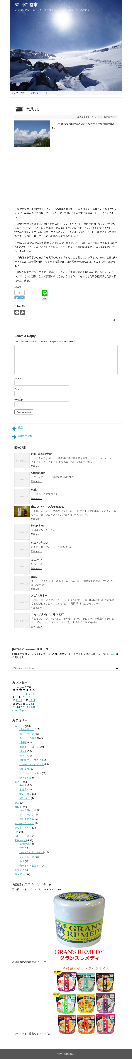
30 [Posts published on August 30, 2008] (30, 707)
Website (18, 400)
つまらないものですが (31, 852)
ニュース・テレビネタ (31, 764)
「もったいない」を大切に (47, 614)
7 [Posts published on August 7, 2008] (23, 697)
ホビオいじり (22, 836)
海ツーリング (26, 734)
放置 (17, 428)
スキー (18, 782)
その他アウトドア (24, 823)
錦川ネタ (24, 769)
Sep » (22, 710)
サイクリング (26, 814)
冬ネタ (23, 785)
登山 (17, 802)
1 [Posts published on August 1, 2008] (26, 693)
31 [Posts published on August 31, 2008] (33, 707)
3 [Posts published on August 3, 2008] (33, 693)
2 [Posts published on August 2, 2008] (29, 693)
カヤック (19, 726)
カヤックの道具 (27, 738)
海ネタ (23, 755)
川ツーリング (26, 729)
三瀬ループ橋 (22, 436)
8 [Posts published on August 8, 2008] (26, 697)
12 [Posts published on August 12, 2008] (17, 700)
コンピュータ (26, 857)
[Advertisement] (40, 174)
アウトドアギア (23, 828)
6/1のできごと (40, 542)
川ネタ (23, 751)
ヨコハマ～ (38, 559)
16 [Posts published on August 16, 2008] (30, 700)
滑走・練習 (25, 794)
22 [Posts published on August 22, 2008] (27, 703)
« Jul (14, 710)
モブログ (19, 870)
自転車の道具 (26, 819)
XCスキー (24, 798)
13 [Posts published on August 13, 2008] (20, 700)
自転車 (18, 807)
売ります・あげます (30, 865)
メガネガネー (39, 595)
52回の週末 (26, 4)
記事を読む (36, 466)
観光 (21, 848)
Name (18, 378)
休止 (34, 489)
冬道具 (23, 789)
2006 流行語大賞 (41, 454)
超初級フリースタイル (31, 760)
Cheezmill (110, 654)
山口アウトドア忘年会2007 (47, 506)
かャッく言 (25, 777)
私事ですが (21, 840)
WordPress (21, 874)
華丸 (34, 576)
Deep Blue (37, 525)
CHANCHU (38, 472)
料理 (21, 861)
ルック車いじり (27, 810)
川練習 (23, 742)
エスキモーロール (29, 747)
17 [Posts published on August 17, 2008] (33, 700)
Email (18, 389)
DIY (17, 832)
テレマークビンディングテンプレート (30, 93)
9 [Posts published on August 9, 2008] (29, 697)
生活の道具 (25, 843)
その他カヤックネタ (30, 773)
